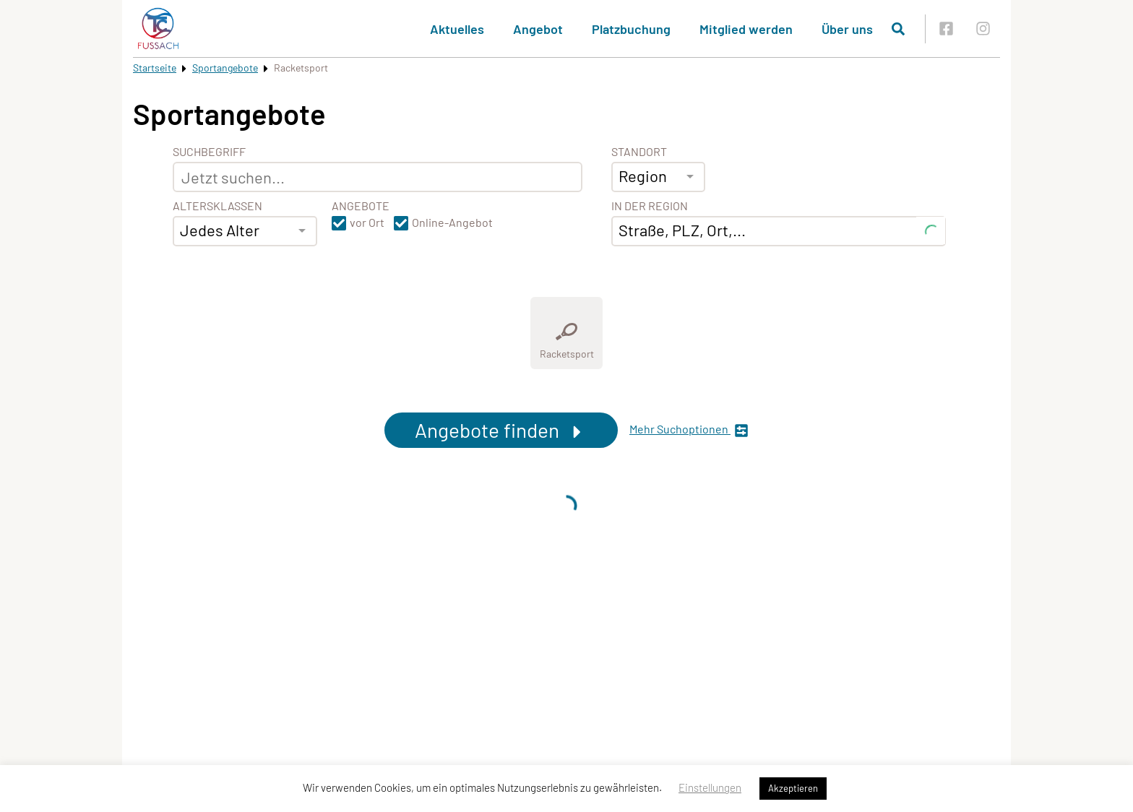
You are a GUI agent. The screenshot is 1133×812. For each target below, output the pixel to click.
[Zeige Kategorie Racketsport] (566, 333)
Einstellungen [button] (709, 787)
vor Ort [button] (367, 222)
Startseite (154, 67)
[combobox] (245, 231)
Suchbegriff (209, 151)
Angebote (360, 205)
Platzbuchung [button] (631, 29)
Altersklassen (217, 205)
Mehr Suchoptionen (689, 430)
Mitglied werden (746, 29)
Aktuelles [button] (457, 29)
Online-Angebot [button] (452, 222)
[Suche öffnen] (898, 28)
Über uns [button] (847, 29)
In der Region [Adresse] (649, 205)
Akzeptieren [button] (793, 788)
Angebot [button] (538, 29)
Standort (639, 151)
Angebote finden (501, 430)
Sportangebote (225, 67)
